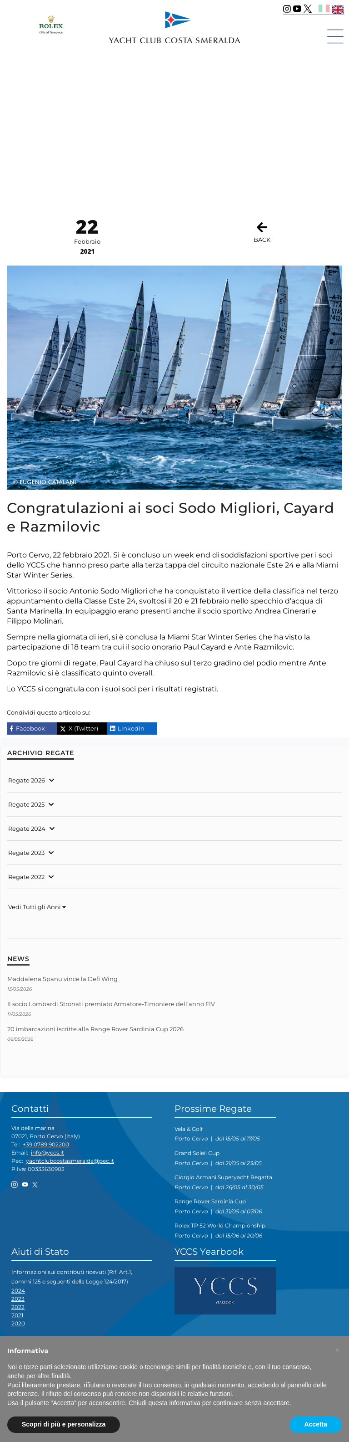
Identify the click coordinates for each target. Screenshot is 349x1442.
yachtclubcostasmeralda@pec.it (70, 1160)
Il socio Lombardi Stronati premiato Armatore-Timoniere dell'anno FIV (111, 1003)
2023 (18, 1298)
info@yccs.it (47, 1152)
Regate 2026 (26, 780)
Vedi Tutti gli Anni (37, 906)
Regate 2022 (26, 876)
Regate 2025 (26, 804)
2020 (18, 1323)
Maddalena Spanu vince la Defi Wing (62, 978)
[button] (337, 1350)
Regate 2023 (26, 852)
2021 (17, 1315)
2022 (18, 1307)
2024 (18, 1290)
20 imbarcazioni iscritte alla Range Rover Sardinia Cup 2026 (95, 1029)
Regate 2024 (26, 828)
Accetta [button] (315, 1424)
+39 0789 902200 (46, 1144)
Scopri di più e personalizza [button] (63, 1424)
